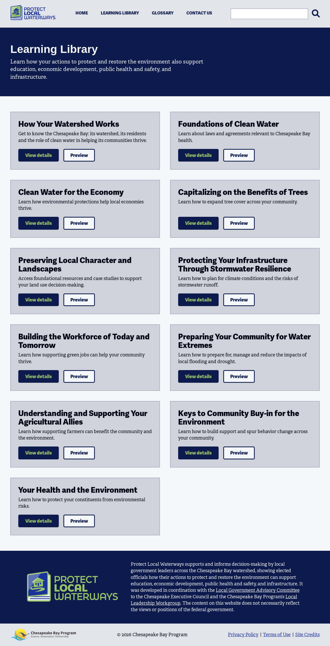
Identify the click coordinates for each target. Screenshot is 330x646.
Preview (79, 155)
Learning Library (120, 13)
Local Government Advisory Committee (258, 590)
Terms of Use (277, 634)
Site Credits (307, 634)
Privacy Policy (243, 634)
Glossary (163, 13)
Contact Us (199, 13)
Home (82, 13)
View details (38, 155)
